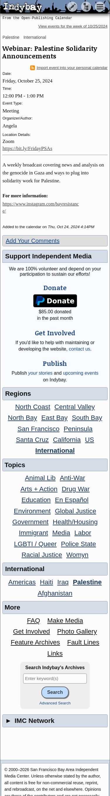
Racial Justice (41, 554)
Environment (32, 511)
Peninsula (78, 429)
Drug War (75, 489)
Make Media (65, 620)
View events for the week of (72, 26)
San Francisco (39, 429)
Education (36, 500)
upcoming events (81, 373)
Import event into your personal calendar (69, 67)
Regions (18, 393)
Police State (78, 544)
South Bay (87, 417)
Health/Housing (75, 522)
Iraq (63, 582)
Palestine (10, 37)
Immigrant (33, 532)
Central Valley (75, 406)
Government (30, 522)
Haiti (46, 582)
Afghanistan (55, 593)
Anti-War (72, 478)
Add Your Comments (32, 241)
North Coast (32, 406)
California (67, 439)
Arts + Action (39, 489)
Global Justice (75, 511)
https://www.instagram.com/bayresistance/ (40, 207)
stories (40, 373)
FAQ (33, 620)
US (89, 439)
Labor (83, 532)
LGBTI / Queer (35, 544)
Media (61, 532)
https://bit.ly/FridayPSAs (27, 148)
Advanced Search (55, 703)
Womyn (77, 554)
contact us (79, 348)
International (34, 37)
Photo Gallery (77, 631)
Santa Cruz (32, 439)
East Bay (54, 417)
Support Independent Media (48, 256)
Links (54, 653)
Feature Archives (35, 642)
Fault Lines (83, 642)
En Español (72, 500)
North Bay (22, 417)
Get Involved (31, 631)
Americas (21, 582)
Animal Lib (40, 478)
